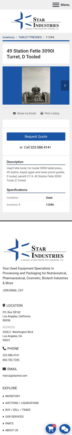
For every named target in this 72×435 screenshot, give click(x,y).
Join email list (13, 290)
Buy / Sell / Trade (18, 409)
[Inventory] (9, 37)
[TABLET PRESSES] (30, 37)
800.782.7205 (11, 360)
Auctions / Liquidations (22, 403)
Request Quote (36, 136)
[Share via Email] (24, 113)
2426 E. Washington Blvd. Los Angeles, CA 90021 (18, 336)
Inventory (12, 396)
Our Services (14, 416)
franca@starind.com (15, 375)
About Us (11, 430)
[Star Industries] (35, 250)
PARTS (9, 423)
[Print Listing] (49, 113)
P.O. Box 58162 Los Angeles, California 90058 (16, 316)
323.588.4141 (41, 147)
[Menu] (55, 5)
